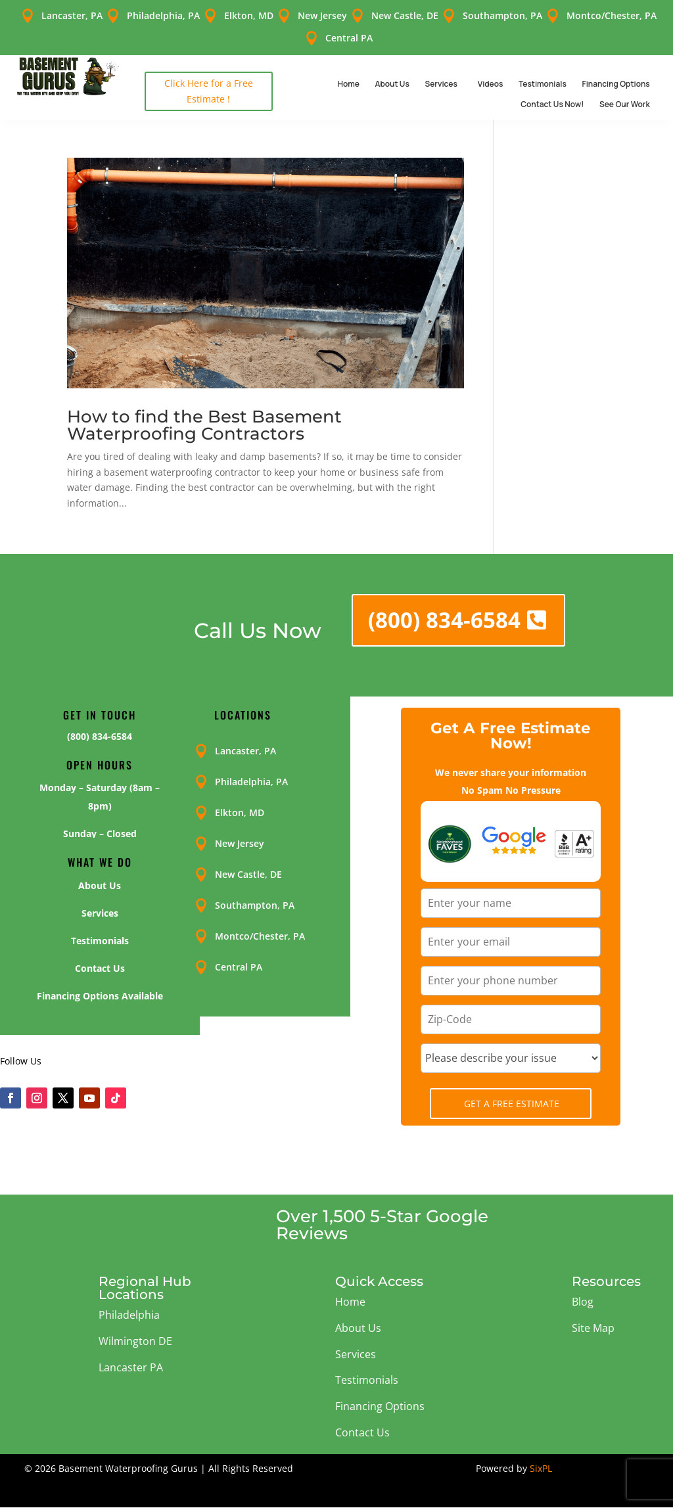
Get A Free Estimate (511, 1103)
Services (441, 83)
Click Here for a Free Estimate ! (208, 91)
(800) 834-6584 (444, 620)
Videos (490, 83)
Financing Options (615, 83)
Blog (582, 1301)
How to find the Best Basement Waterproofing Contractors (204, 425)
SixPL (541, 1468)
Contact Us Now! (552, 104)
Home (348, 83)
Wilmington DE (135, 1341)
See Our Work (624, 104)
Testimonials (543, 83)
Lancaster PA (131, 1367)
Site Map (593, 1328)
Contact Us (362, 1432)
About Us (392, 83)
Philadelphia (129, 1315)
